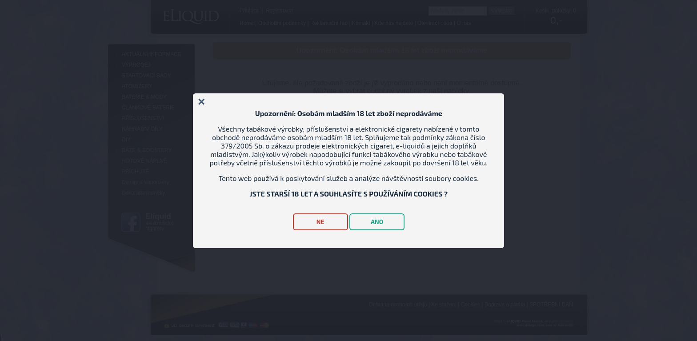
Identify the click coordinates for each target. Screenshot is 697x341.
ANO (377, 221)
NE (320, 221)
